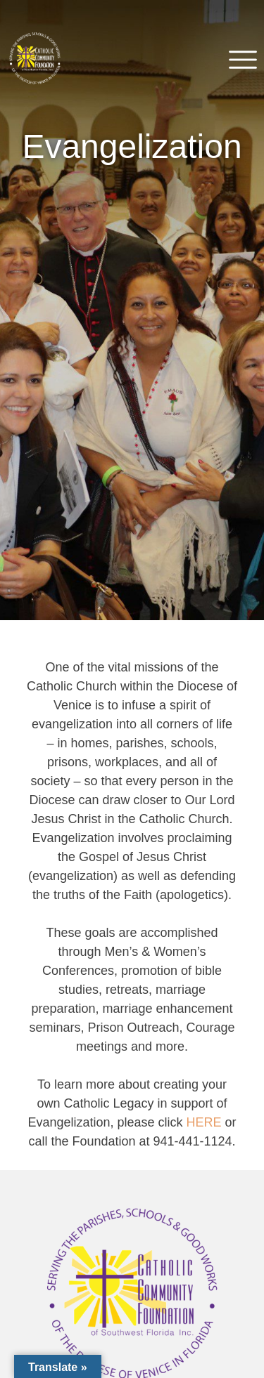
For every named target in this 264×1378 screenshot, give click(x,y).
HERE (204, 1122)
